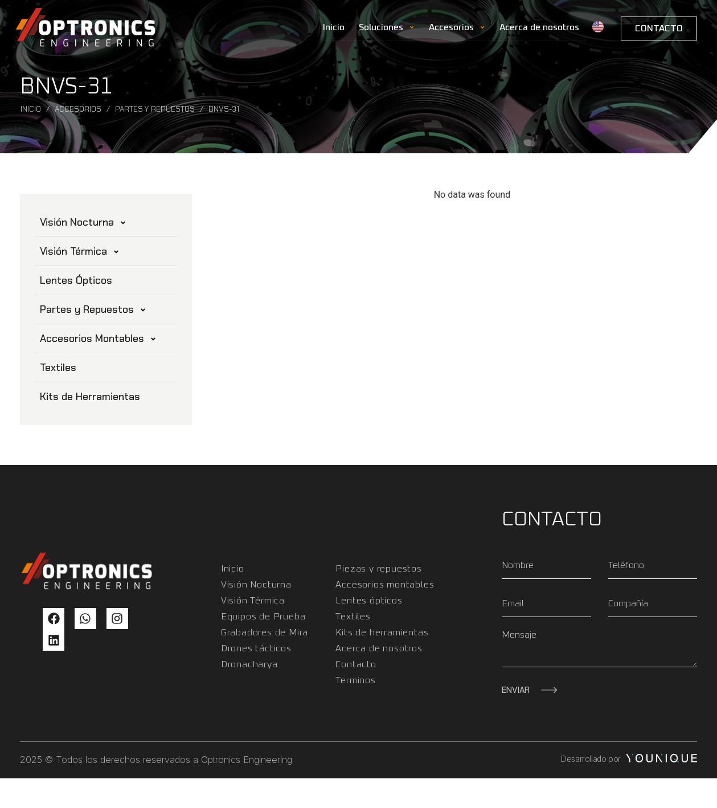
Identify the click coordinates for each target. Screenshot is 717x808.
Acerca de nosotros (539, 27)
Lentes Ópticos (76, 280)
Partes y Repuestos (155, 109)
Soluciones (387, 27)
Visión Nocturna (83, 222)
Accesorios (457, 27)
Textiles (58, 367)
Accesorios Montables (98, 338)
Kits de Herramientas (90, 396)
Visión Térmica (80, 251)
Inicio (334, 27)
